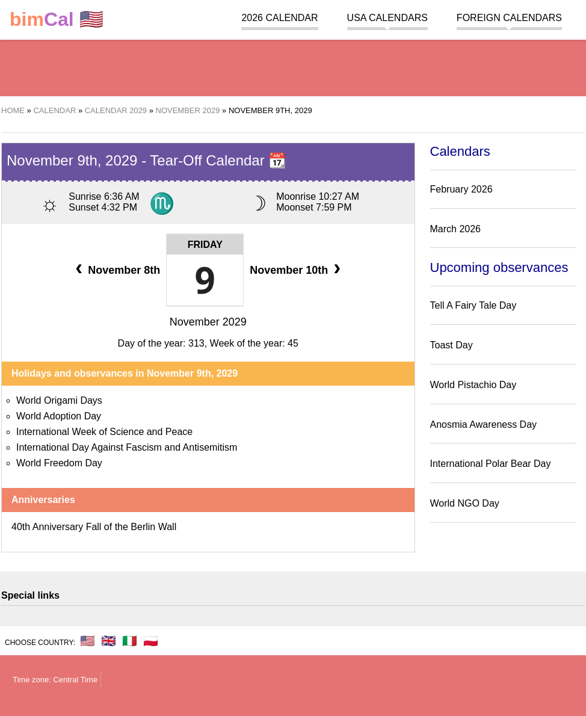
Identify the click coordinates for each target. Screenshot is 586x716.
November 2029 (208, 322)
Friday (205, 244)
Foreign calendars (509, 18)
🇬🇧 (108, 640)
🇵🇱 (150, 640)
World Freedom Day (59, 463)
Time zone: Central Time (55, 679)
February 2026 (461, 189)
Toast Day (451, 345)
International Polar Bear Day (490, 463)
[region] (293, 66)
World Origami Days (59, 400)
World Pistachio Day (473, 385)
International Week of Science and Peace (104, 432)
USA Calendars (387, 18)
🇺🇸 (56, 19)
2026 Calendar (279, 18)
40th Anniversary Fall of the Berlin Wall (93, 527)
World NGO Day (464, 503)
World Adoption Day (58, 416)
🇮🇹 (129, 640)
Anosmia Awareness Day (483, 424)
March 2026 (455, 229)
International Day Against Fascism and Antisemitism (126, 447)
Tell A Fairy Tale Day (473, 305)
